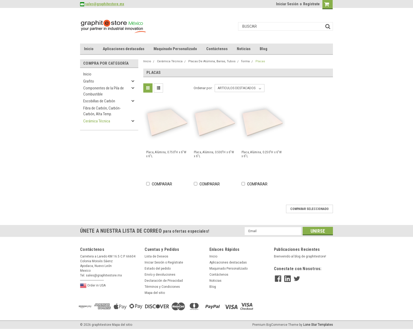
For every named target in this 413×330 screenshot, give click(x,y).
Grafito (88, 81)
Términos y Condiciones (162, 287)
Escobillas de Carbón (99, 101)
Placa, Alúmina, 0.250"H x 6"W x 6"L (262, 154)
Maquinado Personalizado (175, 48)
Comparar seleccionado (309, 209)
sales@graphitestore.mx (104, 4)
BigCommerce (276, 325)
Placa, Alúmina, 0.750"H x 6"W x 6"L (166, 154)
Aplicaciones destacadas (123, 48)
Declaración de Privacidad (164, 281)
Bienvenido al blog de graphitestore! (300, 256)
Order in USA (93, 286)
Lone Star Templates (318, 325)
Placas (260, 61)
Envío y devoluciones (160, 274)
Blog (263, 48)
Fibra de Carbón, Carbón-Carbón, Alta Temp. (102, 111)
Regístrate (311, 4)
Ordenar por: (203, 88)
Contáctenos (217, 48)
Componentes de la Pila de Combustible (103, 91)
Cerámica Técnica (96, 121)
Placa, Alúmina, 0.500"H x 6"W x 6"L (214, 154)
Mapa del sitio (155, 293)
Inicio (89, 48)
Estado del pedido (158, 268)
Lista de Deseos (156, 256)
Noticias (243, 48)
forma (245, 61)
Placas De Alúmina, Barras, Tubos (211, 61)
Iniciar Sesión (287, 4)
